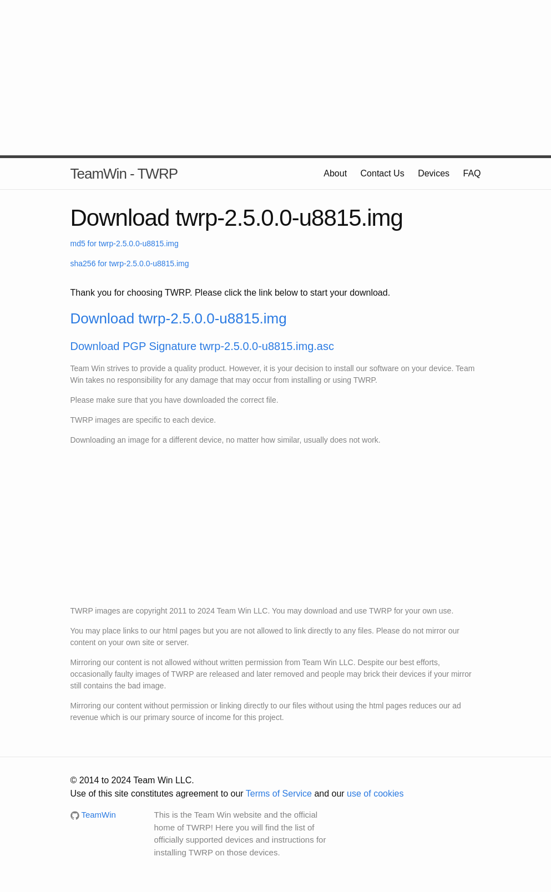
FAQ (472, 173)
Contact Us (383, 173)
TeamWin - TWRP (124, 173)
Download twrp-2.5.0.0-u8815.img (178, 318)
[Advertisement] (275, 77)
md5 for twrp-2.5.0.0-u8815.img (124, 243)
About (335, 173)
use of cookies (375, 793)
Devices (433, 173)
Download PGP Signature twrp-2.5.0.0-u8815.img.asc (202, 346)
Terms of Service (279, 793)
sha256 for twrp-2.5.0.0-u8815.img (129, 263)
